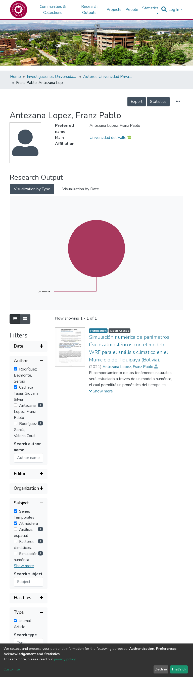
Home (15, 76)
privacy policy (64, 659)
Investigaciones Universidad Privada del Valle (52, 76)
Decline (161, 669)
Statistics (158, 101)
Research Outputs (89, 9)
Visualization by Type (32, 189)
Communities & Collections (53, 9)
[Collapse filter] (28, 361)
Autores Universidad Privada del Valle (108, 76)
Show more (24, 566)
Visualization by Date (80, 189)
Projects (114, 9)
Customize (12, 669)
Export (136, 101)
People (131, 9)
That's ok (178, 669)
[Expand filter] (28, 347)
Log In (173, 9)
